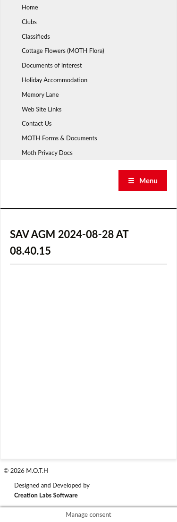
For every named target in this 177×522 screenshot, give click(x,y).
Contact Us (36, 123)
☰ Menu (143, 180)
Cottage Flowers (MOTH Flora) (63, 50)
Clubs (29, 22)
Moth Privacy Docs (47, 152)
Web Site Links (41, 109)
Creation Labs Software (46, 495)
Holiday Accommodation (54, 80)
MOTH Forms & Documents (59, 138)
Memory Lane (40, 94)
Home (30, 7)
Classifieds (36, 36)
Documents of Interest (52, 65)
